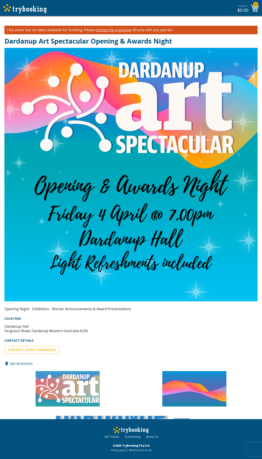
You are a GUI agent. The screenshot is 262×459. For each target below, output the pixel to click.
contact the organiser (114, 30)
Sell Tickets (111, 437)
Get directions (21, 363)
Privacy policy (118, 450)
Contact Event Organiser (32, 350)
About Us (152, 437)
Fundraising (133, 437)
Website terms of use (140, 450)
